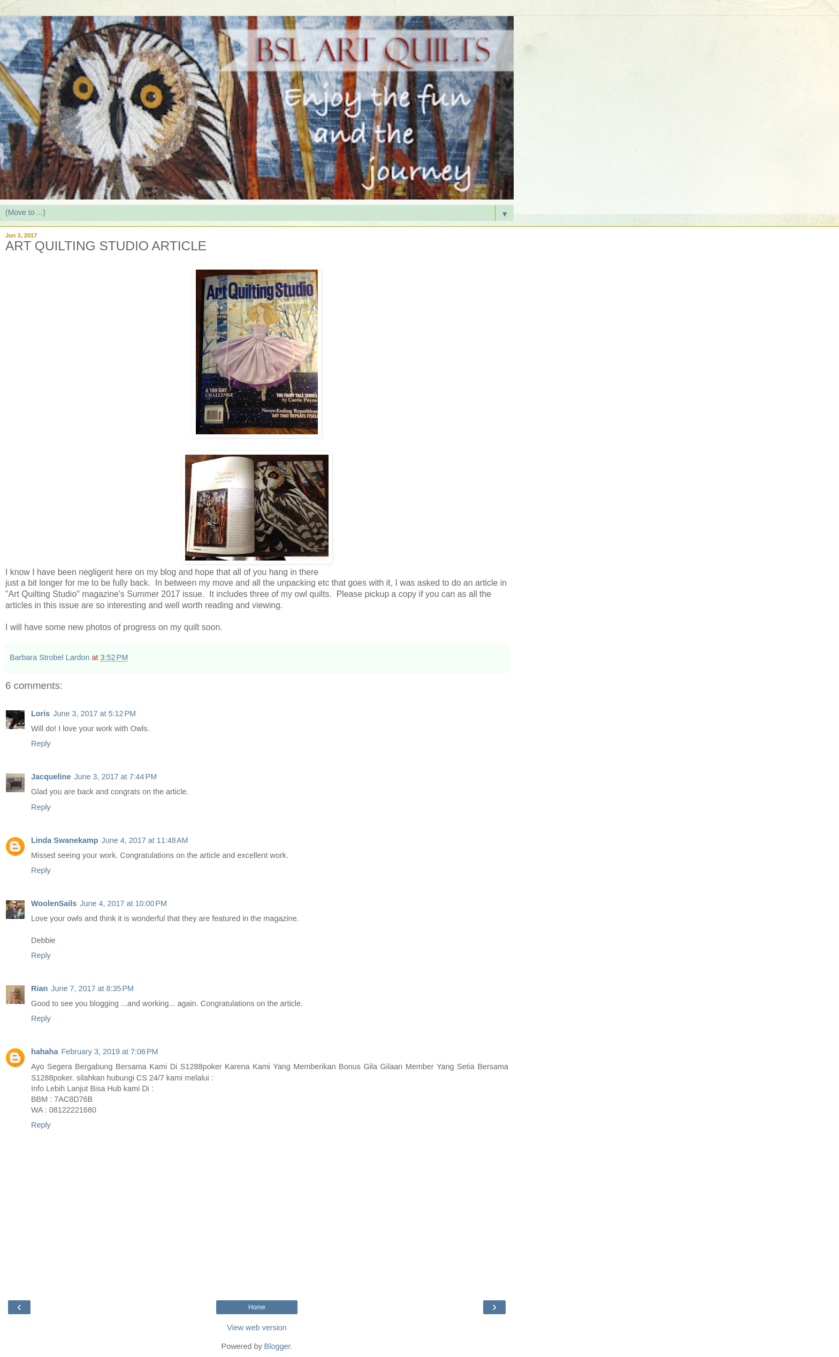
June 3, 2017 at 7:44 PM (115, 776)
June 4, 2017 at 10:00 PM (123, 903)
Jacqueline (51, 776)
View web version (257, 1327)
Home (256, 1307)
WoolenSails (54, 903)
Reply (41, 743)
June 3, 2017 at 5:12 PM (94, 713)
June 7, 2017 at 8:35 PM (92, 988)
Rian (39, 988)
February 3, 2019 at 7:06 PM (109, 1051)
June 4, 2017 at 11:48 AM (145, 840)
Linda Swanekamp (64, 840)
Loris (40, 713)
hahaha (44, 1051)
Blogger (277, 1346)
